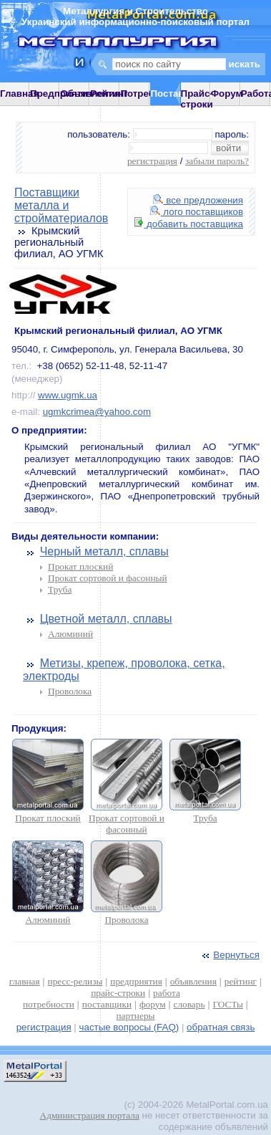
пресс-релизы (75, 981)
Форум (227, 93)
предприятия (136, 981)
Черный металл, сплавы (104, 551)
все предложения (198, 200)
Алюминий (70, 633)
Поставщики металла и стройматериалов (61, 205)
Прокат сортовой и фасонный (107, 578)
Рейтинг (109, 93)
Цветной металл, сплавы (106, 619)
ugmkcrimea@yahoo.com (97, 411)
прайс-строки (118, 992)
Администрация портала (89, 1115)
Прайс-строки (197, 99)
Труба (60, 589)
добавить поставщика (188, 224)
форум (152, 1004)
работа (166, 992)
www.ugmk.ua (67, 395)
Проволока (70, 691)
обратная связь (221, 1027)
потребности (48, 1004)
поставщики (107, 1004)
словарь (189, 1004)
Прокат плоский (80, 566)
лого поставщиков (196, 211)
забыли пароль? (217, 160)
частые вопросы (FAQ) (129, 1027)
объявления (193, 981)
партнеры (135, 1015)
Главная (19, 93)
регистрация (152, 160)
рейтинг (241, 981)
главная (24, 981)
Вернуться (229, 954)
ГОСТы (227, 1004)
